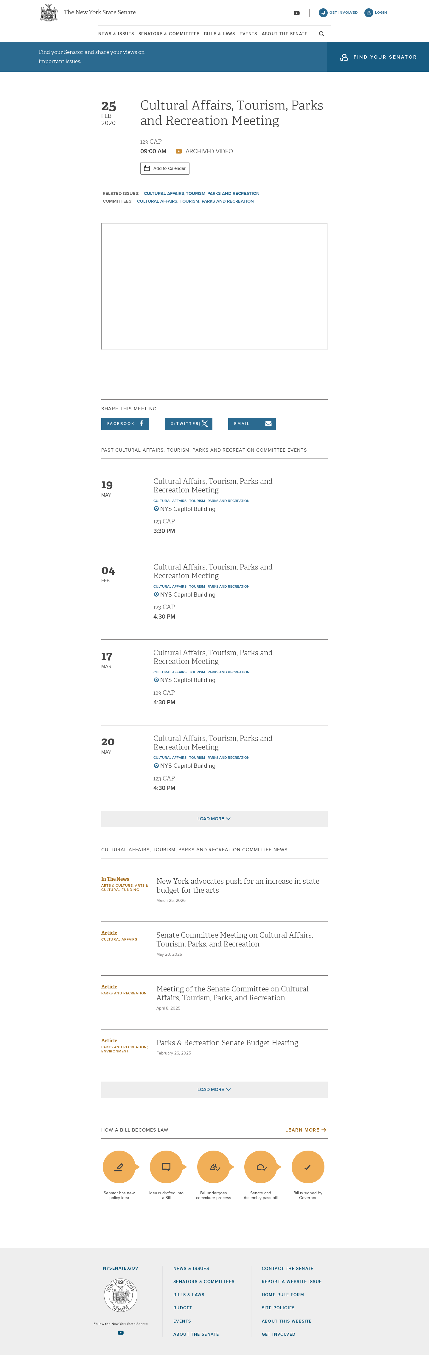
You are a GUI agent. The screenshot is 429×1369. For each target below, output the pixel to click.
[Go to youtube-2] (296, 15)
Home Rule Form (283, 1309)
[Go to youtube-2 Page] (121, 1346)
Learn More (302, 1143)
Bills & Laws (213, 38)
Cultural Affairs (164, 207)
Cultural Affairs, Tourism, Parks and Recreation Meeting (213, 499)
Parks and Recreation (233, 207)
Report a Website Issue (292, 1295)
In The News (115, 893)
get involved (343, 15)
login (381, 15)
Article (109, 947)
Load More (211, 832)
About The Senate (332, 38)
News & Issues (56, 38)
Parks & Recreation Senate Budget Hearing (227, 1056)
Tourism (196, 207)
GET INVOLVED (279, 1348)
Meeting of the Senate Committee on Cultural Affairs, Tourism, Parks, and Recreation (232, 1007)
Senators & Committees (136, 38)
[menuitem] (56, 38)
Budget (182, 1322)
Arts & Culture (117, 899)
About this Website (287, 1335)
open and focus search (381, 39)
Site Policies (278, 1322)
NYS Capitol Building (188, 523)
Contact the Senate (288, 1282)
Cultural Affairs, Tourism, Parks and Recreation (195, 215)
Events (269, 38)
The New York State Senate (100, 15)
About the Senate (196, 1348)
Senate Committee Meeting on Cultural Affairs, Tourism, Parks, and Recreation (234, 953)
